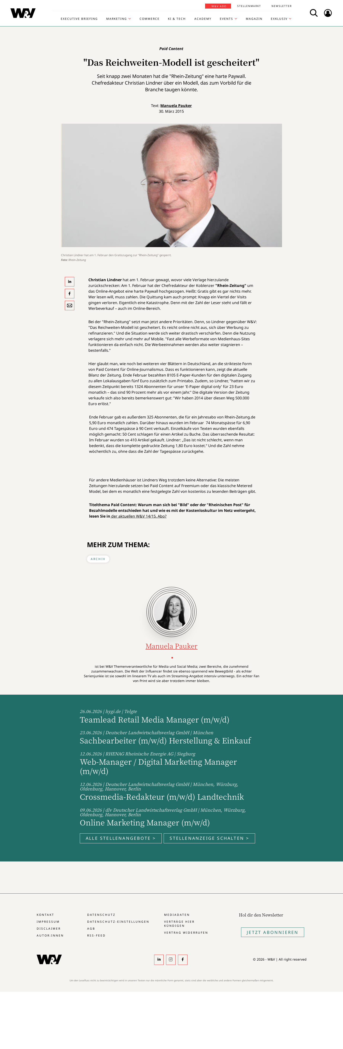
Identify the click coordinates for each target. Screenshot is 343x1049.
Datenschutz (101, 915)
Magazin (254, 19)
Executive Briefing (79, 19)
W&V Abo (219, 6)
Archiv (98, 559)
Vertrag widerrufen (186, 933)
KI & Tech (177, 19)
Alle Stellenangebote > (121, 838)
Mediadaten (177, 915)
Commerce (150, 19)
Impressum (48, 922)
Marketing (116, 19)
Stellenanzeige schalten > (209, 838)
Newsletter (282, 6)
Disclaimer (49, 929)
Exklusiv (279, 19)
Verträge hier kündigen (179, 924)
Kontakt (45, 915)
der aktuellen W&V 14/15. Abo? (138, 516)
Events (226, 19)
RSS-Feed (96, 935)
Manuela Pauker (176, 105)
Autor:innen (50, 935)
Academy (203, 19)
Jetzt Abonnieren (272, 932)
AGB (91, 929)
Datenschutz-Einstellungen (118, 922)
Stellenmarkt (249, 6)
